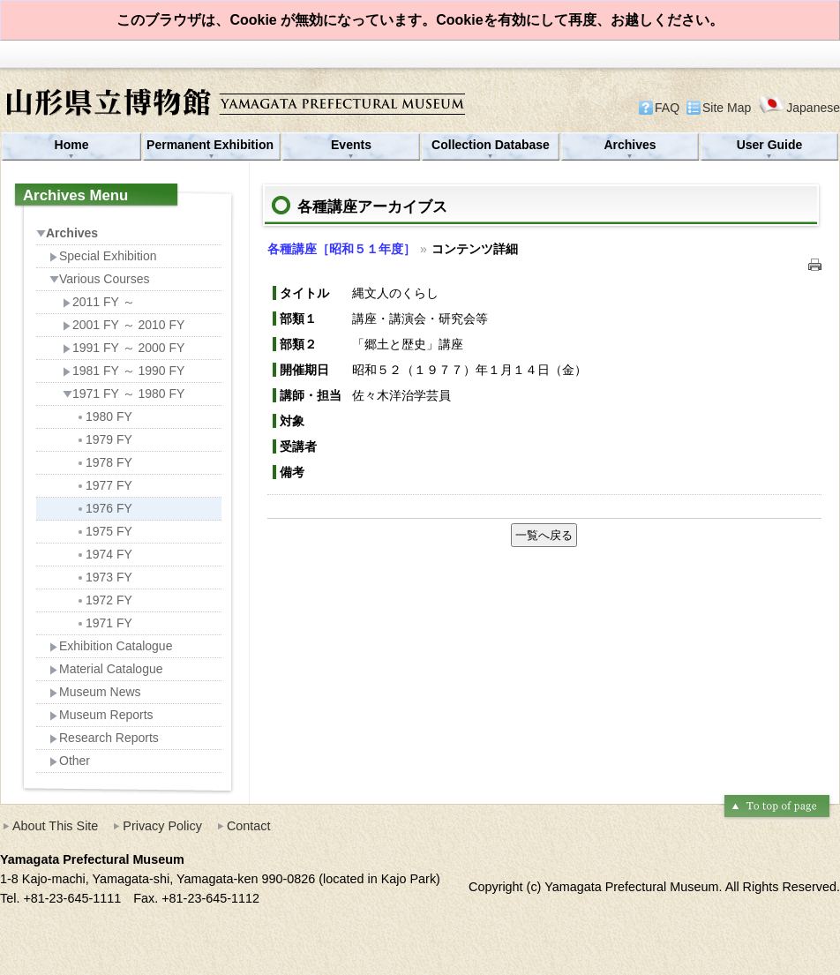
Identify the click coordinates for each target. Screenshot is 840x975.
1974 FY (104, 554)
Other (69, 761)
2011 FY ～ (99, 302)
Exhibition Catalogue (110, 646)
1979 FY (104, 439)
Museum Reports (101, 715)
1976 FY (104, 508)
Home (72, 145)
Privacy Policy (162, 826)
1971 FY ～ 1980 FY (123, 393)
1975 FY (104, 531)
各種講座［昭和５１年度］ (341, 249)
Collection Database (490, 145)
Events (351, 145)
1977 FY (104, 485)
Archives (630, 145)
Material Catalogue (106, 669)
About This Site (55, 826)
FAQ (667, 108)
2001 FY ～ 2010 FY (123, 325)
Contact (249, 826)
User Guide (770, 145)
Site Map (726, 108)
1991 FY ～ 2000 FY (123, 348)
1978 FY (104, 462)
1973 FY (104, 577)
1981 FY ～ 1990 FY (123, 371)
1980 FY (104, 416)
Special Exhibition (103, 256)
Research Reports (104, 738)
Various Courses (99, 279)
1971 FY (104, 623)
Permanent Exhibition (211, 145)
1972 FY (104, 600)
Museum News (95, 692)
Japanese (799, 107)
